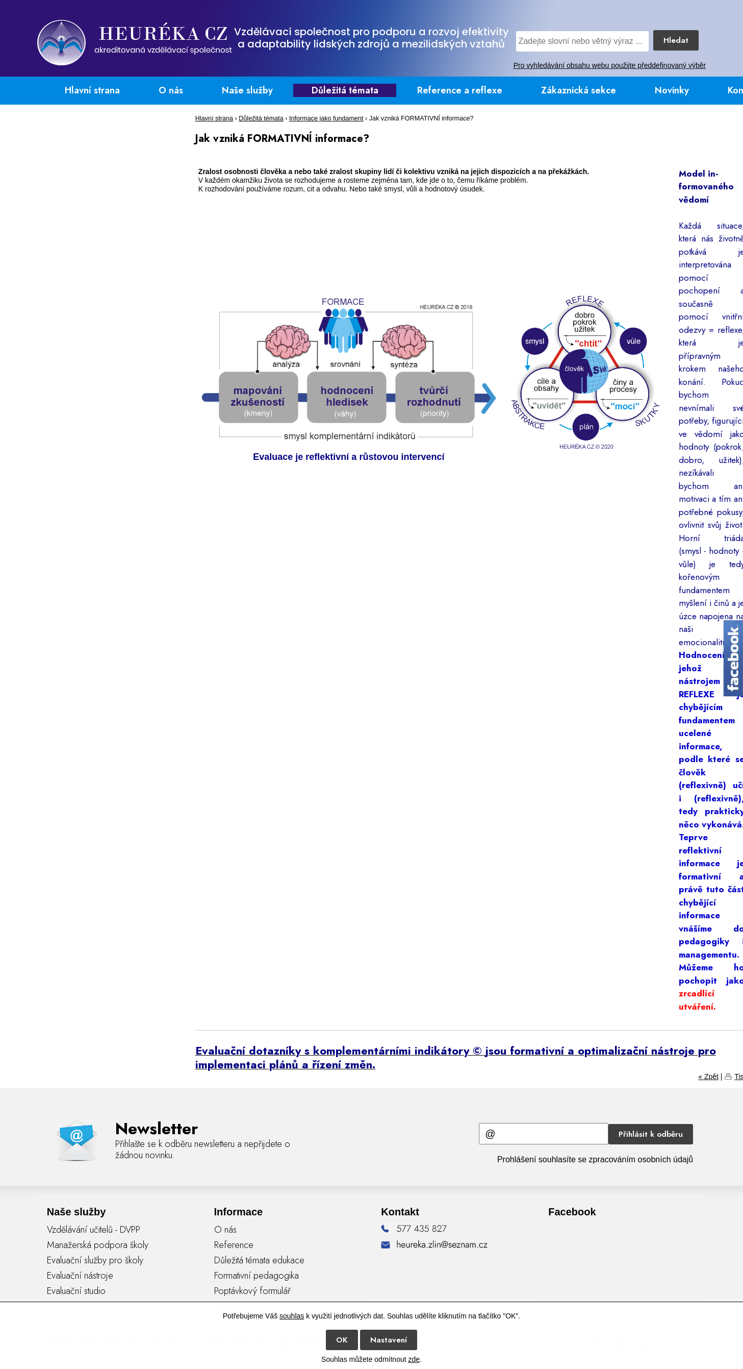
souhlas (291, 1316)
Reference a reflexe (459, 90)
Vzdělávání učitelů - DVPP (93, 1229)
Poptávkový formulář (252, 1291)
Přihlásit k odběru (651, 1134)
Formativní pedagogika (256, 1275)
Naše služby (247, 90)
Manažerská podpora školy (97, 1245)
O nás (171, 90)
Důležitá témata (345, 90)
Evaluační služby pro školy (95, 1260)
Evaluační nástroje (80, 1275)
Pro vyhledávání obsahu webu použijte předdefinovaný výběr (610, 65)
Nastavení (388, 1340)
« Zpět (708, 1076)
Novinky (672, 90)
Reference (233, 1245)
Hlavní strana (92, 90)
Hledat (675, 40)
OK (342, 1340)
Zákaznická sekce (578, 90)
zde (414, 1359)
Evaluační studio (76, 1291)
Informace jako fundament (326, 118)
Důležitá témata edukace (259, 1260)
